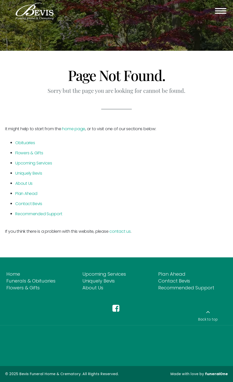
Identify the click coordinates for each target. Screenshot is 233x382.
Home (13, 274)
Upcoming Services (33, 163)
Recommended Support (38, 214)
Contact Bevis (28, 204)
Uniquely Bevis (28, 173)
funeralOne (216, 373)
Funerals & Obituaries (30, 281)
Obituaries (25, 143)
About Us (24, 183)
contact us (120, 231)
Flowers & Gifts (29, 153)
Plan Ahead (26, 193)
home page (73, 129)
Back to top (208, 319)
